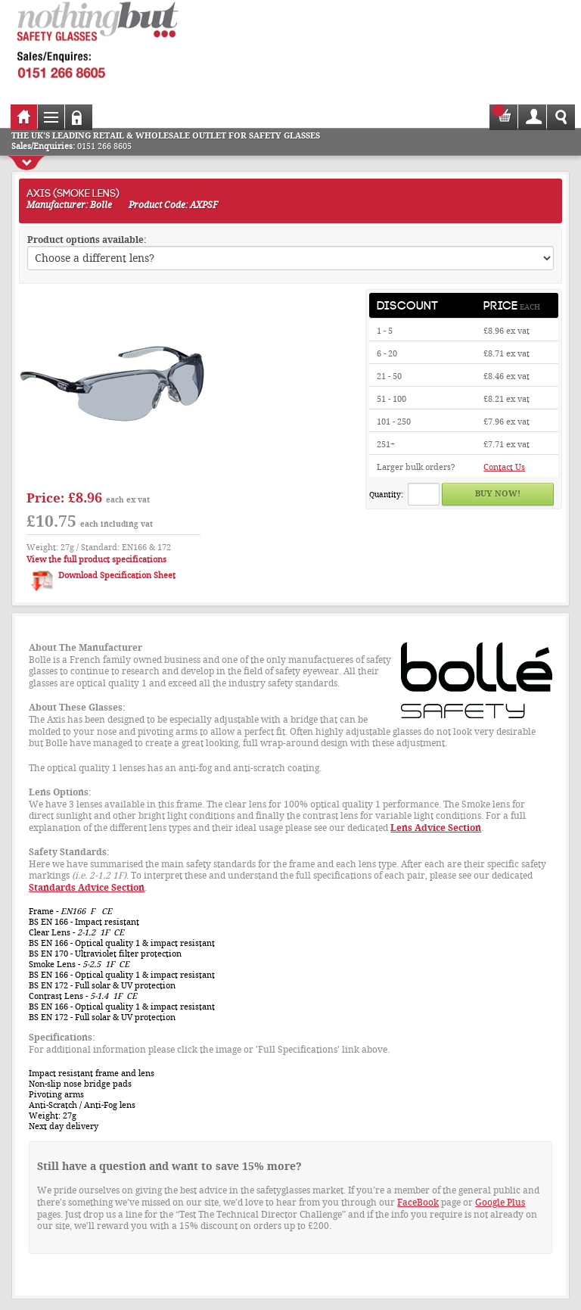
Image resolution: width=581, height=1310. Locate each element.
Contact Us (504, 467)
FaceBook (418, 1202)
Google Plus (500, 1202)
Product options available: (87, 240)
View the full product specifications (96, 560)
